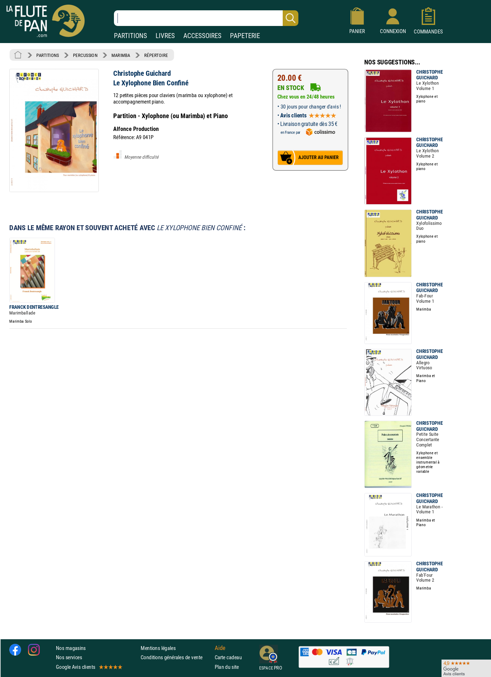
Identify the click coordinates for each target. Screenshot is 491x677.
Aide (220, 648)
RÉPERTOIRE (156, 55)
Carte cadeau (228, 657)
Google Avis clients (88, 667)
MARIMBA (120, 55)
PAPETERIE (245, 36)
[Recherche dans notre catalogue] (206, 18)
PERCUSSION (85, 55)
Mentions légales (158, 648)
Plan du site (227, 667)
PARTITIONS (130, 36)
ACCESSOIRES (202, 36)
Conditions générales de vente (176, 657)
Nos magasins (71, 648)
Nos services (69, 657)
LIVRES (165, 36)
